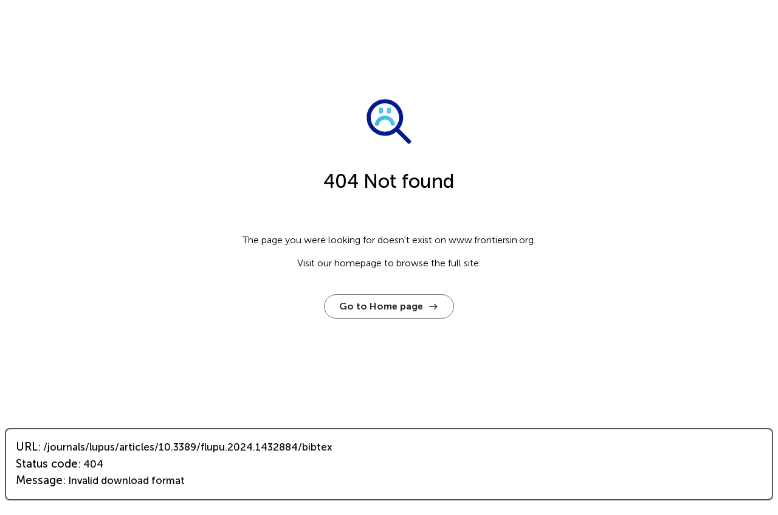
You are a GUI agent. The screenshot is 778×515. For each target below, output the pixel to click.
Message (39, 480)
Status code (47, 464)
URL (27, 447)
